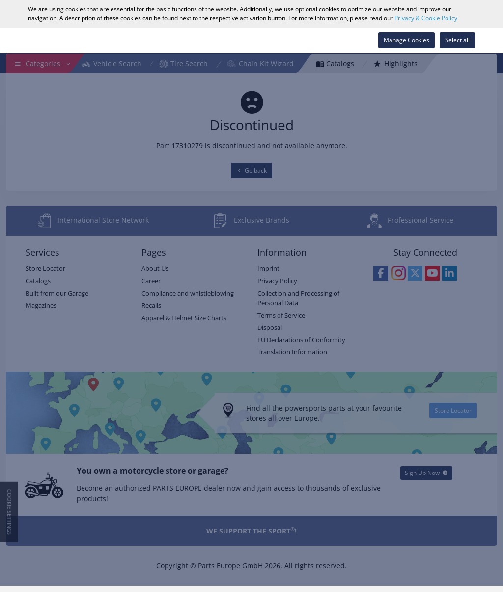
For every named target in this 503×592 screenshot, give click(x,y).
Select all (457, 40)
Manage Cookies (406, 40)
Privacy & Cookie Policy (425, 18)
